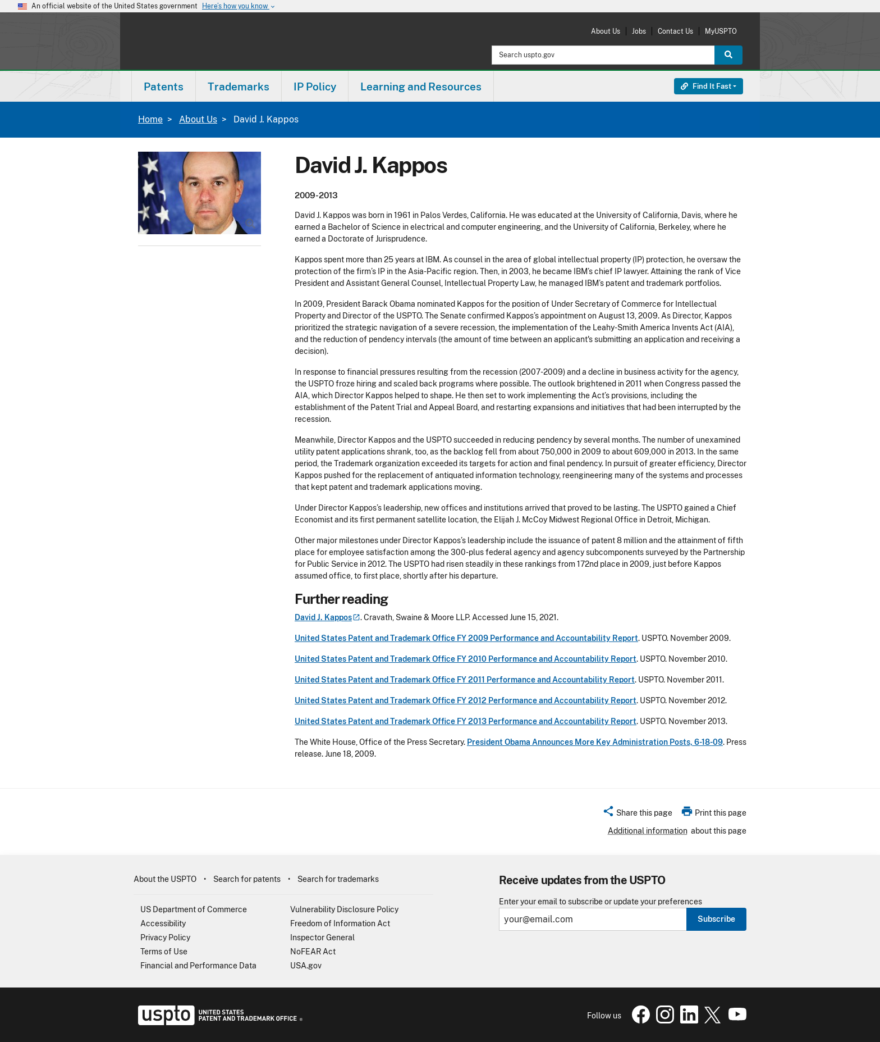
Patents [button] (164, 86)
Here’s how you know (239, 6)
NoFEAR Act (313, 951)
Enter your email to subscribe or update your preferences (600, 902)
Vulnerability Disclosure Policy (344, 909)
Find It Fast (706, 86)
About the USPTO (165, 879)
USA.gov (306, 965)
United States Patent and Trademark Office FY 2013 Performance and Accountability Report (465, 721)
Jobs (639, 31)
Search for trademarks (338, 879)
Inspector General (322, 937)
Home (150, 119)
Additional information (648, 830)
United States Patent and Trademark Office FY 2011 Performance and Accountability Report (465, 679)
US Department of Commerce (193, 909)
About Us (605, 31)
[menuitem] (163, 86)
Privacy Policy (165, 937)
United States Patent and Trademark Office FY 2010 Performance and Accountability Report (465, 658)
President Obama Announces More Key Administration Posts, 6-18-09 (595, 742)
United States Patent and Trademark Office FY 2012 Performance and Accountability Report (465, 700)
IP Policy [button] (315, 86)
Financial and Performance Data (198, 965)
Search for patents (247, 879)
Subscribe (716, 918)
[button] (637, 814)
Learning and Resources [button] (421, 86)
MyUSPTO (721, 31)
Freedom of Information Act (340, 923)
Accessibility (163, 923)
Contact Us (675, 31)
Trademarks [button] (238, 86)
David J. (327, 617)
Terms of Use (163, 951)
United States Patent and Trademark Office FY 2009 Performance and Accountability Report (466, 638)
